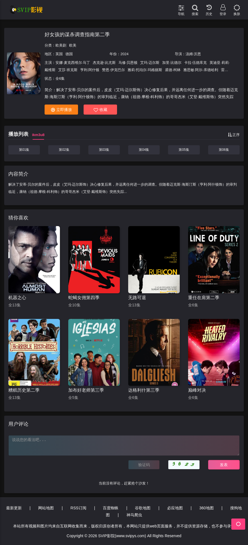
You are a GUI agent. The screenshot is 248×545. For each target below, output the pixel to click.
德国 (69, 54)
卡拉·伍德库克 (195, 62)
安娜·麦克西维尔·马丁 (72, 62)
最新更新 (14, 508)
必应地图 (175, 508)
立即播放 (61, 109)
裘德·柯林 (173, 70)
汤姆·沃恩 (193, 54)
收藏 (100, 109)
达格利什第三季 (143, 390)
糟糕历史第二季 (24, 390)
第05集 (184, 150)
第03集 (104, 150)
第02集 (64, 150)
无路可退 (137, 297)
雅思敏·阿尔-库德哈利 (200, 70)
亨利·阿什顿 (89, 70)
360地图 (206, 508)
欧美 (72, 45)
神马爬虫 (134, 515)
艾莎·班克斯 (67, 70)
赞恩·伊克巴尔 (113, 70)
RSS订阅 (78, 508)
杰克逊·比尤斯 (104, 62)
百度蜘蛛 (110, 508)
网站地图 (46, 508)
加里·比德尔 (171, 62)
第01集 (24, 150)
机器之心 (17, 297)
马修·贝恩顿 (128, 62)
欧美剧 (60, 45)
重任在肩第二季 (203, 297)
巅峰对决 (197, 390)
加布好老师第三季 (86, 390)
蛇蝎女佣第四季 (83, 297)
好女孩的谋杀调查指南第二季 (77, 34)
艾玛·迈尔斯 (149, 62)
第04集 (144, 150)
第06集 (224, 150)
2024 (124, 54)
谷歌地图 (142, 508)
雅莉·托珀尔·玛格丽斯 (145, 70)
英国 (59, 54)
